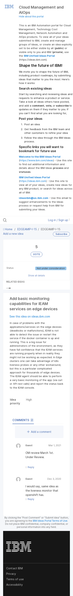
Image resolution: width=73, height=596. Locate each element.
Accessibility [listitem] (14, 584)
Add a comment (39, 431)
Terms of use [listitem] (15, 579)
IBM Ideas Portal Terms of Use (50, 520)
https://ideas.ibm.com (33, 181)
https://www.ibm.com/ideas (36, 160)
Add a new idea (13, 233)
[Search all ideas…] (23, 220)
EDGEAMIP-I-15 (27, 229)
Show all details (36, 275)
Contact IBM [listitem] (14, 568)
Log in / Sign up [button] (59, 220)
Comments (23, 420)
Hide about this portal (31, 16)
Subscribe (61, 234)
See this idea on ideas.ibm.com (30, 316)
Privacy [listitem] (11, 573)
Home (8, 229)
